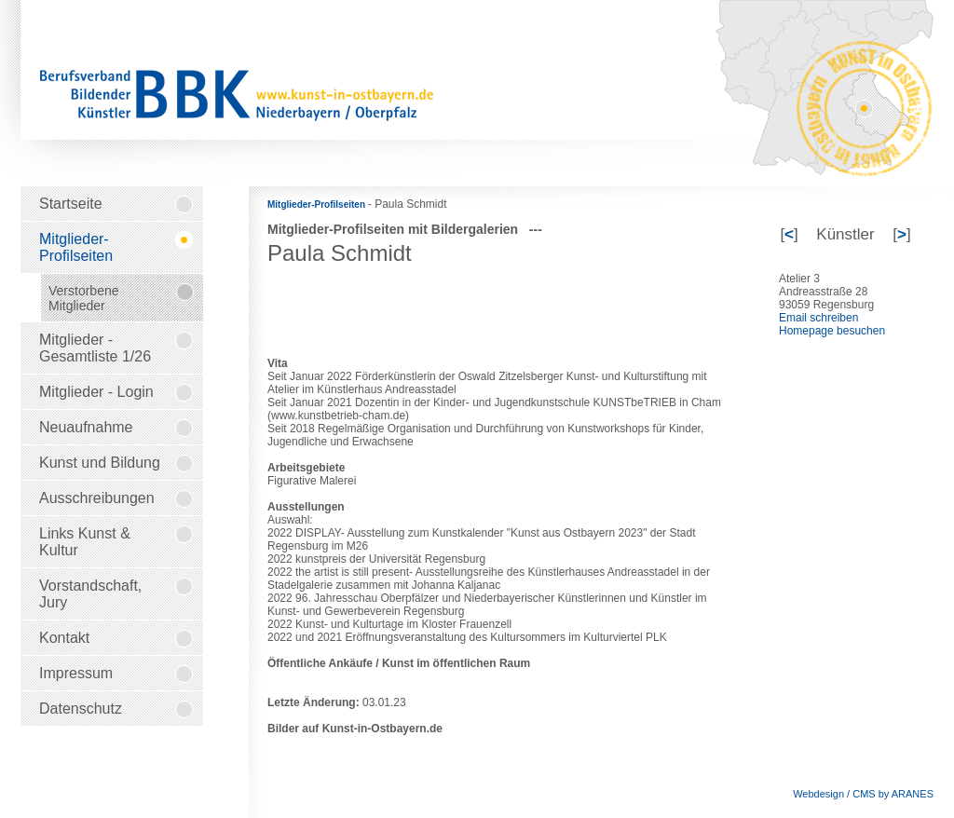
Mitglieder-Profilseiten (317, 204)
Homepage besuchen (832, 330)
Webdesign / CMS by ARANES (863, 793)
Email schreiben (818, 317)
